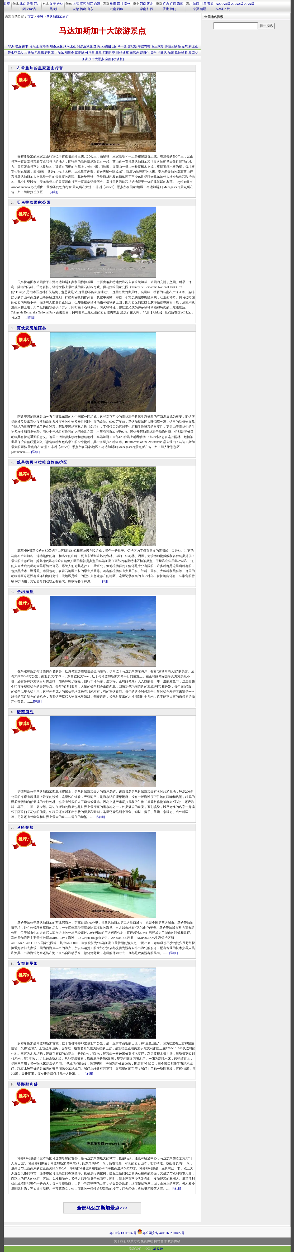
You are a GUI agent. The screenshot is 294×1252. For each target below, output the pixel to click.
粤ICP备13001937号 (123, 1233)
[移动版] (118, 59)
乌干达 (122, 46)
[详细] (54, 192)
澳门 (173, 9)
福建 (83, 9)
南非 (25, 46)
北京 (23, 4)
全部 (108, 59)
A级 (227, 9)
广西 (173, 4)
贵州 (127, 4)
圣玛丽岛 (25, 592)
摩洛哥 (44, 46)
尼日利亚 (109, 53)
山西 (23, 9)
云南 (113, 9)
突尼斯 (132, 46)
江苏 (83, 4)
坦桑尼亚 (56, 46)
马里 (99, 53)
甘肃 (203, 4)
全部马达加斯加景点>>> (102, 1208)
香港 (166, 9)
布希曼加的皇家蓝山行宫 (40, 68)
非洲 (40, 16)
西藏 (120, 9)
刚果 (188, 53)
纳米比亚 (69, 46)
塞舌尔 (183, 46)
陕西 (196, 4)
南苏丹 (134, 53)
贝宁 (153, 53)
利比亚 (193, 46)
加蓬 (171, 53)
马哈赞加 (25, 828)
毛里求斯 (157, 46)
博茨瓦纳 (171, 46)
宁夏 (196, 9)
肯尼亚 (34, 46)
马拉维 (179, 53)
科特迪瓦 (122, 53)
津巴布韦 (144, 46)
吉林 (60, 4)
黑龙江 (54, 9)
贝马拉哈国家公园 (34, 202)
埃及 (18, 46)
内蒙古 (31, 9)
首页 (7, 4)
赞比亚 (12, 53)
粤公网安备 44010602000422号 (160, 1231)
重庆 (113, 4)
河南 (143, 4)
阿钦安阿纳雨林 (31, 328)
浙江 (90, 4)
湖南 (143, 9)
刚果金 (69, 53)
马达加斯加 (26, 53)
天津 (30, 4)
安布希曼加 (27, 963)
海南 (180, 4)
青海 (210, 4)
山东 (90, 9)
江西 (150, 9)
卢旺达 (162, 53)
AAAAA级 (223, 4)
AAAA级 (237, 4)
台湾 (97, 4)
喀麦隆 (79, 53)
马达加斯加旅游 (57, 16)
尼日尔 (144, 53)
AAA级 (249, 4)
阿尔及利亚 (85, 46)
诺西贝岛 (25, 712)
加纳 (96, 46)
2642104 (158, 1248)
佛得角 (90, 53)
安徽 (76, 9)
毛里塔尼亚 (42, 53)
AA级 (220, 9)
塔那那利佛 (27, 1084)
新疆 (203, 9)
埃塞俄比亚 (108, 46)
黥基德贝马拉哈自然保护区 (42, 462)
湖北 (150, 4)
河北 (37, 4)
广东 (166, 4)
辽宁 (53, 4)
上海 (76, 4)
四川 (120, 4)
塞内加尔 (57, 53)
